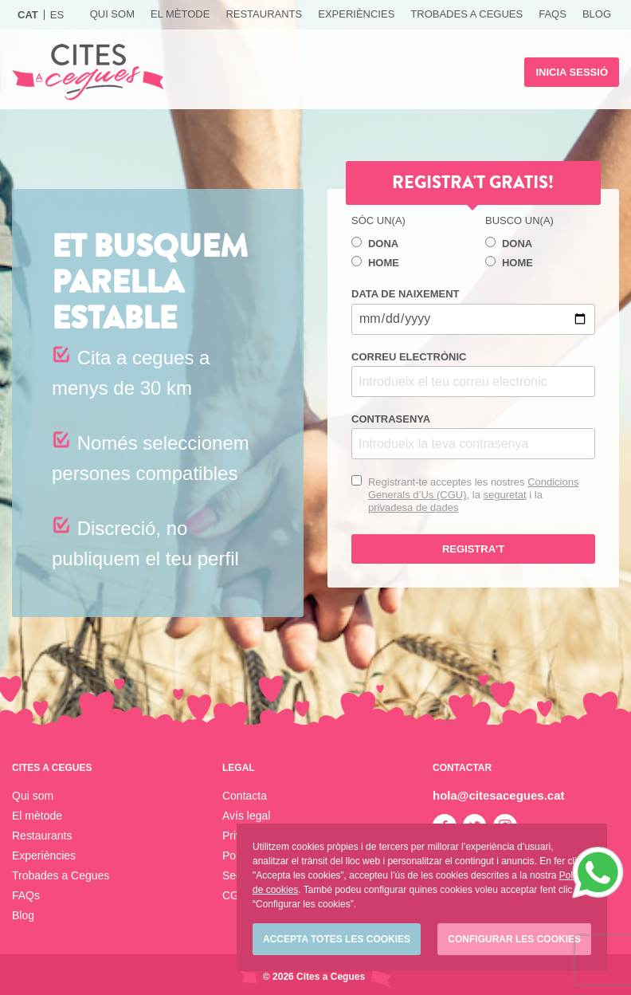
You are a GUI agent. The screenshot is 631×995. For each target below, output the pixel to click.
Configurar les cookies (514, 939)
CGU (234, 895)
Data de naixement (473, 311)
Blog (596, 14)
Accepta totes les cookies (336, 939)
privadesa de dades (413, 507)
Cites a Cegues (88, 72)
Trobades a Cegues (466, 14)
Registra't (473, 549)
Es (57, 15)
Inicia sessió (571, 72)
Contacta (244, 795)
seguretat (504, 495)
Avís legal (246, 815)
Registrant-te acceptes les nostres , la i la (473, 494)
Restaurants (263, 14)
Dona (374, 243)
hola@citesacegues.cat (499, 795)
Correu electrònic (473, 374)
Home (375, 262)
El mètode (180, 14)
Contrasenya (473, 436)
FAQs (552, 14)
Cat (28, 15)
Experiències (356, 14)
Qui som (112, 14)
